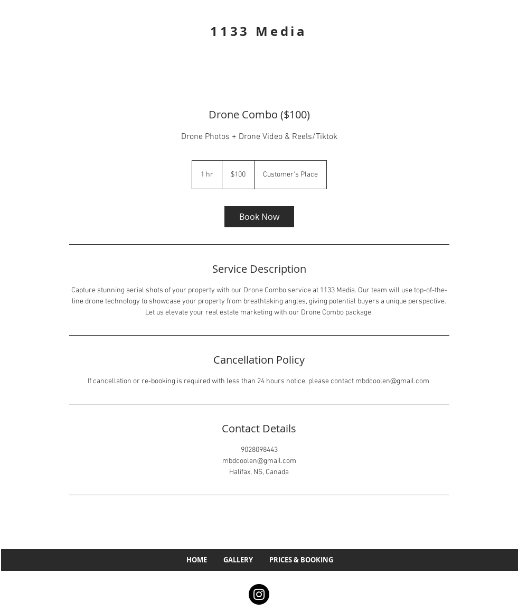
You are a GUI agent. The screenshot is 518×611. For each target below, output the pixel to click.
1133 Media (258, 31)
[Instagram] (259, 594)
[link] (259, 216)
